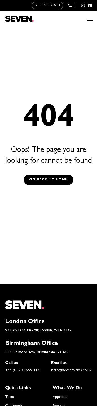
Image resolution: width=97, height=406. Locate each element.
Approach (61, 397)
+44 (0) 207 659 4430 (23, 370)
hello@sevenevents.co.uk (71, 370)
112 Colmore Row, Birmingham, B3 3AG (37, 353)
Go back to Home (48, 179)
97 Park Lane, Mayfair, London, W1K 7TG (38, 330)
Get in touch (47, 5)
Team (9, 397)
